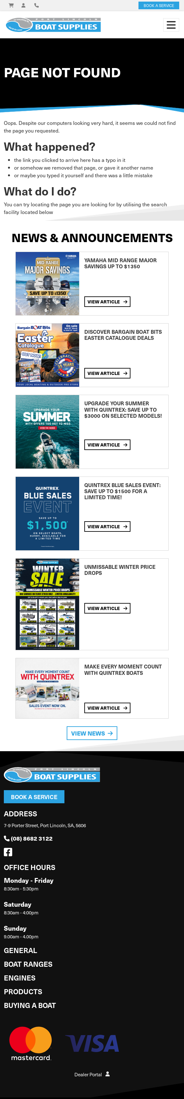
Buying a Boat (30, 1005)
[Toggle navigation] (171, 25)
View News (92, 733)
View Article (107, 301)
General (20, 950)
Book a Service (34, 797)
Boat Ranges (28, 964)
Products (23, 991)
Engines (20, 977)
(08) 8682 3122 (28, 838)
